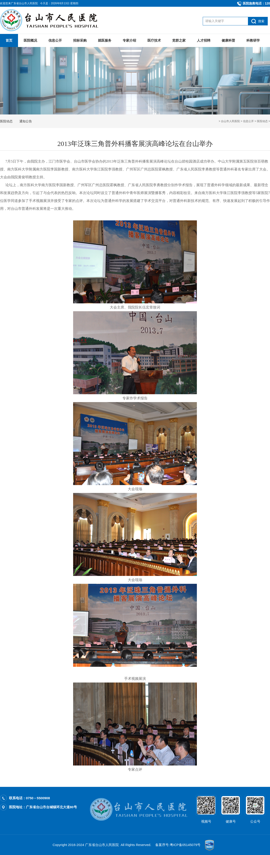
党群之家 (179, 40)
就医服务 (104, 40)
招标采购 (80, 40)
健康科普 (228, 40)
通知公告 (25, 121)
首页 (9, 40)
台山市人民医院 (230, 121)
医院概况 (30, 40)
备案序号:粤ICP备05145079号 (177, 845)
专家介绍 (129, 40)
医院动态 (262, 121)
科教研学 (253, 40)
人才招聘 (203, 40)
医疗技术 (154, 40)
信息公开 (55, 40)
